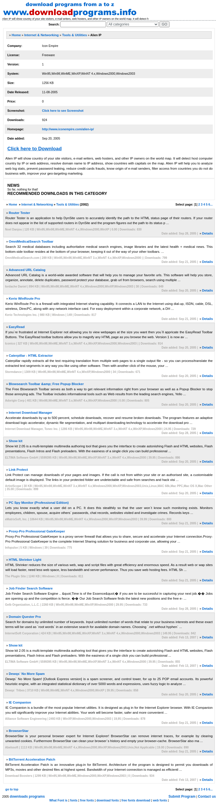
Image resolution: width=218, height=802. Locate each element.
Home (16, 35)
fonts (74, 800)
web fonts (160, 800)
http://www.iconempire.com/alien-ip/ (68, 129)
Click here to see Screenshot (63, 110)
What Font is (58, 800)
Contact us (207, 796)
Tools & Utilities (74, 35)
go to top (11, 789)
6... (210, 204)
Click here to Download (35, 148)
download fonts (107, 800)
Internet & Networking (41, 35)
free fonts (87, 800)
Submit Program (182, 796)
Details (207, 233)
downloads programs (27, 796)
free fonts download (136, 800)
